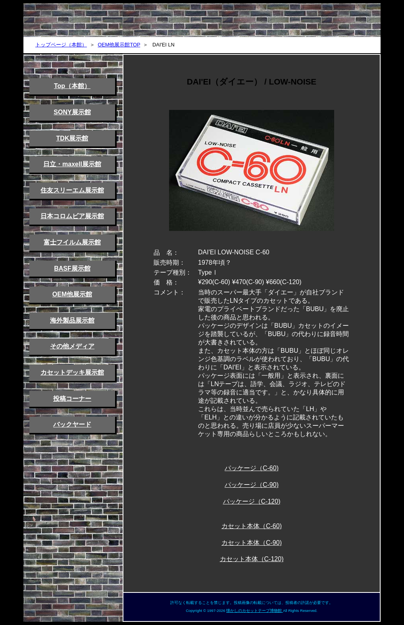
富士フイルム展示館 (72, 242)
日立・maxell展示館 (72, 164)
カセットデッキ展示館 (72, 372)
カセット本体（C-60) (251, 526)
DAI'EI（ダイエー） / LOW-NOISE (251, 81)
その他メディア (72, 346)
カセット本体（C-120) (252, 559)
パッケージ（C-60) (252, 468)
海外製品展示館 (72, 320)
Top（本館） (72, 86)
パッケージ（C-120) (252, 501)
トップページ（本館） (61, 45)
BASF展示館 (72, 268)
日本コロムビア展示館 (72, 216)
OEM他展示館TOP (119, 45)
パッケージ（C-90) (252, 484)
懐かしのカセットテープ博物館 (254, 610)
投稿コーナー (72, 398)
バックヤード (72, 424)
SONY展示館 (72, 112)
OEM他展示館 (72, 294)
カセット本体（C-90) (251, 542)
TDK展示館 (72, 138)
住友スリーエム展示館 (72, 190)
